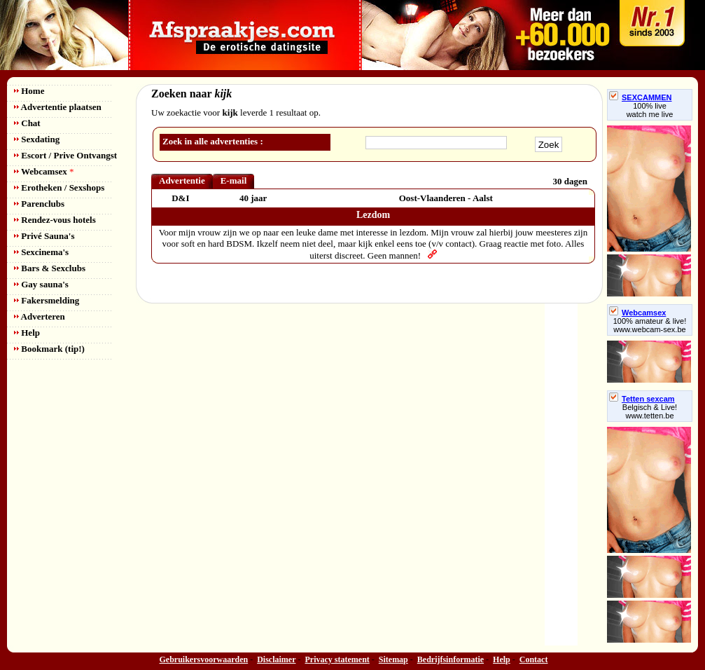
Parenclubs (39, 203)
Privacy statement (337, 659)
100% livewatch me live (650, 110)
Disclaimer (276, 659)
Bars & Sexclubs (49, 268)
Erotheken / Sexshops (59, 187)
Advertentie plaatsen (58, 107)
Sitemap (393, 659)
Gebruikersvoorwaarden (204, 659)
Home (29, 91)
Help (27, 332)
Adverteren (39, 316)
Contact (533, 659)
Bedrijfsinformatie (450, 659)
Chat (27, 123)
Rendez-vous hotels (55, 219)
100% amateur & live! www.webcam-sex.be (650, 325)
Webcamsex (44, 171)
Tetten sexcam (642, 399)
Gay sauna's (41, 284)
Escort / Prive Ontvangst (65, 155)
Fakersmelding (46, 300)
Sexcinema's (41, 252)
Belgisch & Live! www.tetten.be (649, 411)
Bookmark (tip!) (49, 348)
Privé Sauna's (44, 236)
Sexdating (37, 139)
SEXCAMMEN (640, 97)
